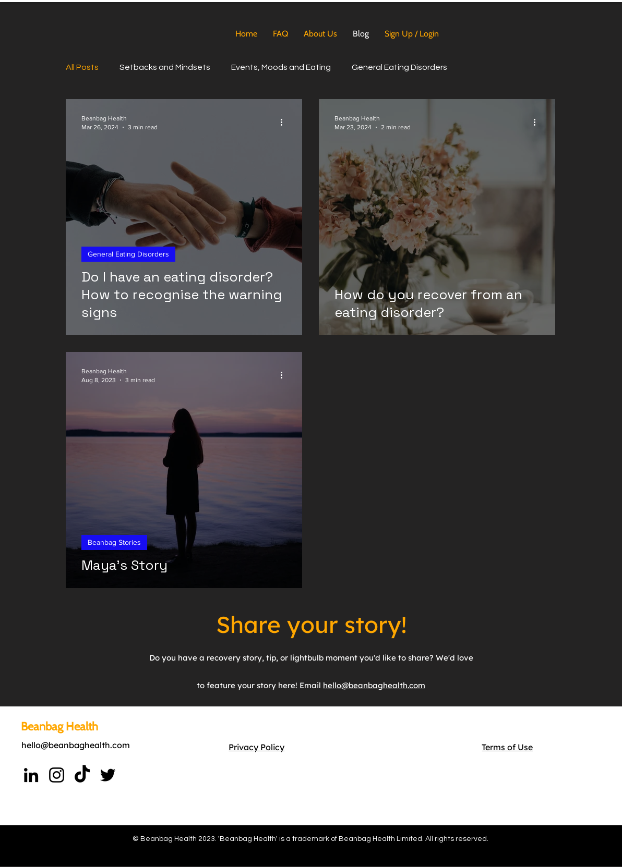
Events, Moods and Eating (281, 67)
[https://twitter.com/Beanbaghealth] (108, 775)
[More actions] (285, 122)
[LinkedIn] (31, 775)
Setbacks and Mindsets (164, 67)
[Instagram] (56, 775)
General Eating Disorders (399, 67)
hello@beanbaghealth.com (75, 745)
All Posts (82, 67)
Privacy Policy (256, 747)
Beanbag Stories (114, 542)
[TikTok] (82, 775)
